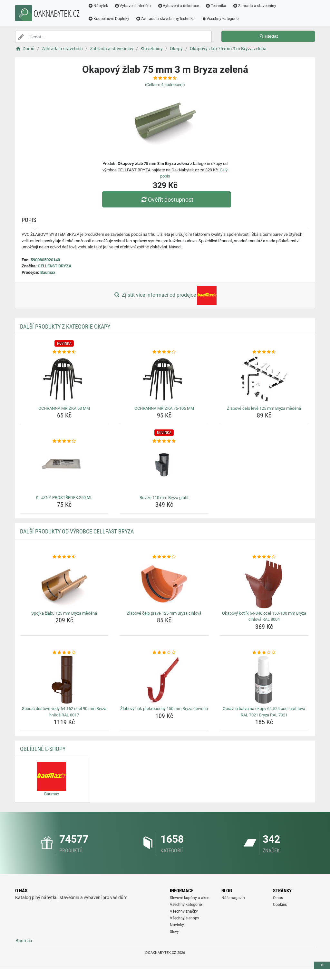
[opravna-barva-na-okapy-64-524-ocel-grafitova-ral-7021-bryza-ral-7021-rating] (264, 652)
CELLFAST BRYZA (55, 266)
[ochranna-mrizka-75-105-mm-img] (164, 379)
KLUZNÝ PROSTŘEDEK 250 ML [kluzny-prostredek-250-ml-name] (64, 497)
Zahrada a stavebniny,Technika (165, 18)
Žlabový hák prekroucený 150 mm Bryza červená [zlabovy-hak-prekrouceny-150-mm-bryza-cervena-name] (164, 708)
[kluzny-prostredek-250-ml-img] (64, 469)
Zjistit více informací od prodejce (165, 295)
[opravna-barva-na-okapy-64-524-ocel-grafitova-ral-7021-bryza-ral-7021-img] (264, 680)
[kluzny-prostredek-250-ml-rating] (64, 441)
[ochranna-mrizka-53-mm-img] (64, 379)
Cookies (280, 904)
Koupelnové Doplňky (108, 18)
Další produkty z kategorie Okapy (65, 326)
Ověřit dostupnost (166, 199)
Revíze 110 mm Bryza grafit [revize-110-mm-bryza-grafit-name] (164, 497)
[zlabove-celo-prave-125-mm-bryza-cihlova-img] (164, 584)
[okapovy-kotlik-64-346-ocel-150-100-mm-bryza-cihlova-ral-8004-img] (264, 584)
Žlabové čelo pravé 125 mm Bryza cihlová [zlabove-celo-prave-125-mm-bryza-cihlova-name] (164, 613)
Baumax (47, 272)
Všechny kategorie (220, 18)
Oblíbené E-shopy (42, 748)
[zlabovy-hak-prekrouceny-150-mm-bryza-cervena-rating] (164, 652)
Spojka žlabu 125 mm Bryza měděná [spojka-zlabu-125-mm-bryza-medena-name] (64, 613)
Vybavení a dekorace (178, 6)
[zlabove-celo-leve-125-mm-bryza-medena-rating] (264, 352)
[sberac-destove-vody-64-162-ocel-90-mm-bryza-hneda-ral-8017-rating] (64, 652)
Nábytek (98, 6)
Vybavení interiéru (132, 6)
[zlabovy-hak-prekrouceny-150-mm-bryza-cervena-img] (164, 680)
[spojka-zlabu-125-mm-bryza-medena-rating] (64, 557)
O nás (278, 898)
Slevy (174, 931)
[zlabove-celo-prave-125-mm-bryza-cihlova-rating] (164, 557)
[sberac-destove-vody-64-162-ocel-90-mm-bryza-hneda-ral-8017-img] (64, 680)
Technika (215, 6)
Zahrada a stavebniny (254, 6)
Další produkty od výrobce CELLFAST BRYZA (77, 531)
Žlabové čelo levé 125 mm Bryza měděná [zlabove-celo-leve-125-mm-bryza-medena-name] (264, 408)
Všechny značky (184, 911)
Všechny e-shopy (184, 918)
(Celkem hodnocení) (165, 84)
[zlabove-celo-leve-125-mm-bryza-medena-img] (264, 379)
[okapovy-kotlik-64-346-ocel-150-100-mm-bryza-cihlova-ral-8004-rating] (264, 557)
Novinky (177, 925)
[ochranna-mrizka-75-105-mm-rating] (164, 352)
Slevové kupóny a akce (189, 898)
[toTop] (322, 965)
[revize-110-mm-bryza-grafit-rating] (164, 441)
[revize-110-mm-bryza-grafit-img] (164, 469)
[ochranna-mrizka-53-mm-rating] (64, 352)
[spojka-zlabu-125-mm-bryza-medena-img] (64, 584)
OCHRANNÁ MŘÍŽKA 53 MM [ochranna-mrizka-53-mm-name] (64, 408)
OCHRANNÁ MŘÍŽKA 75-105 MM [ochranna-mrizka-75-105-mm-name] (164, 408)
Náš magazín (233, 898)
